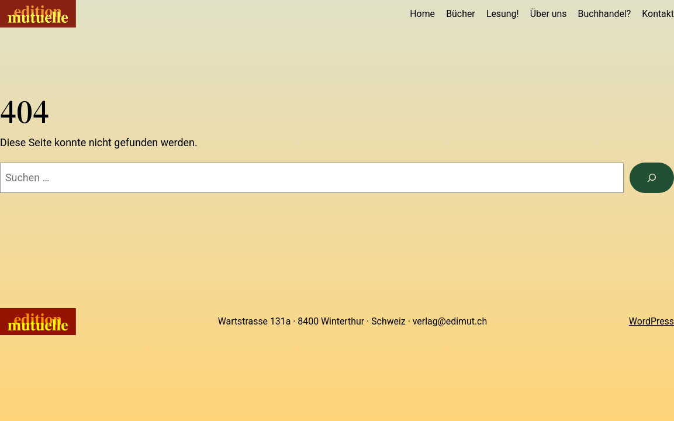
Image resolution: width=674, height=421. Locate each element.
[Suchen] (652, 178)
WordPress (651, 321)
